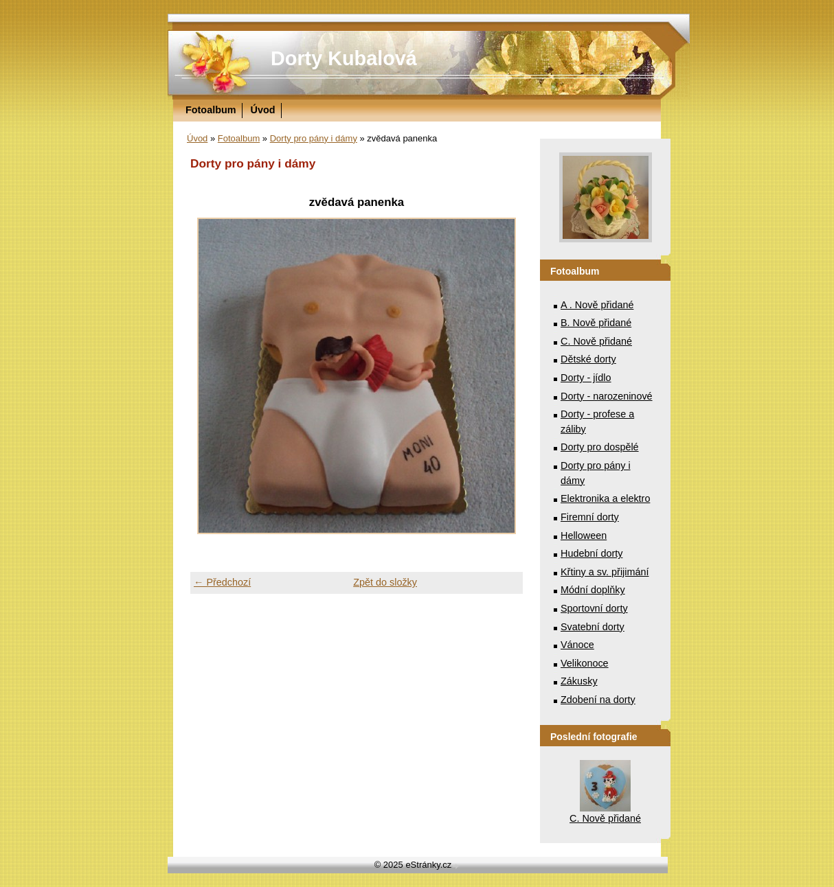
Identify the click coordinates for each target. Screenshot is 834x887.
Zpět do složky (385, 582)
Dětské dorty (588, 359)
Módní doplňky (593, 589)
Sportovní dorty (594, 608)
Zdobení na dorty (598, 699)
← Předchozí (222, 582)
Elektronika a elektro (605, 498)
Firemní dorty (590, 516)
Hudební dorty (591, 553)
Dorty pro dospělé (600, 446)
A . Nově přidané (597, 304)
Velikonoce (585, 663)
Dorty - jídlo (586, 377)
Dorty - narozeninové (607, 396)
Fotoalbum (210, 109)
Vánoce (577, 644)
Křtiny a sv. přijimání (605, 571)
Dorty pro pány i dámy (313, 138)
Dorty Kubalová (344, 58)
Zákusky (579, 681)
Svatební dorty (592, 626)
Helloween (584, 535)
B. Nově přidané (596, 322)
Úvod (263, 109)
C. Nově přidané (596, 341)
